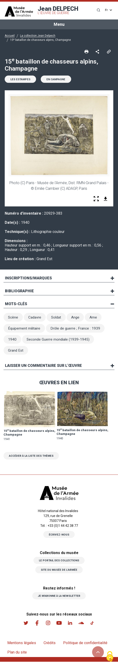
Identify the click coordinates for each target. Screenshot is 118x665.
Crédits (50, 646)
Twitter (25, 626)
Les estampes (21, 79)
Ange (78, 318)
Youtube (59, 626)
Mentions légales (21, 646)
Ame (96, 318)
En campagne (58, 79)
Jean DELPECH (58, 10)
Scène (13, 318)
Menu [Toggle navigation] (59, 24)
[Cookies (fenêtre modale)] (110, 657)
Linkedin (70, 626)
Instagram (48, 626)
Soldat (58, 318)
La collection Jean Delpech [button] (37, 35)
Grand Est (16, 352)
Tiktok (93, 626)
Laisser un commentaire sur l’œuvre (43, 368)
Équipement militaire (25, 329)
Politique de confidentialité (85, 646)
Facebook (36, 626)
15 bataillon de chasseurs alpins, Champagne (24, 435)
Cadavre (35, 318)
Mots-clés (16, 304)
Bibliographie (19, 291)
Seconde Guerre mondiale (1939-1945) (59, 341)
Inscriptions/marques (28, 279)
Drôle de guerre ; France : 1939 (77, 329)
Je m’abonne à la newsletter (59, 598)
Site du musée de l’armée (59, 572)
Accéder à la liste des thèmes (33, 458)
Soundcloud (81, 626)
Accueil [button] (10, 35)
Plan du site (17, 655)
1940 (12, 341)
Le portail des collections (59, 563)
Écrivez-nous (59, 537)
